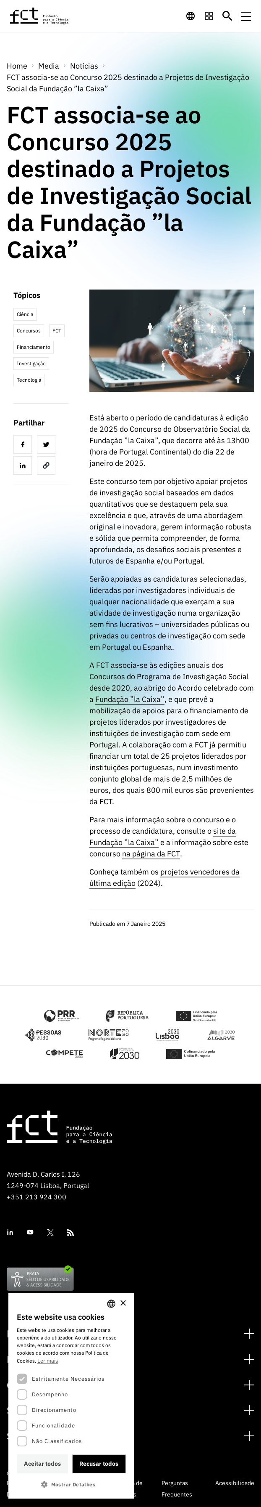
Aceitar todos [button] (42, 1463)
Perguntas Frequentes (177, 1488)
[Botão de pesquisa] (227, 16)
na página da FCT (151, 853)
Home (17, 66)
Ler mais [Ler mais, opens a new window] (47, 1360)
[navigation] (190, 16)
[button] (71, 1484)
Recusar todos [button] (98, 1463)
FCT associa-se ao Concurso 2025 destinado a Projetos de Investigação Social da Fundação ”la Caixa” (128, 82)
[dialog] (71, 1396)
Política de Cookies (129, 1488)
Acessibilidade (234, 1483)
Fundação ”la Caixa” (129, 699)
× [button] (123, 1303)
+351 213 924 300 (36, 1197)
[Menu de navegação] (246, 16)
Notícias (84, 66)
